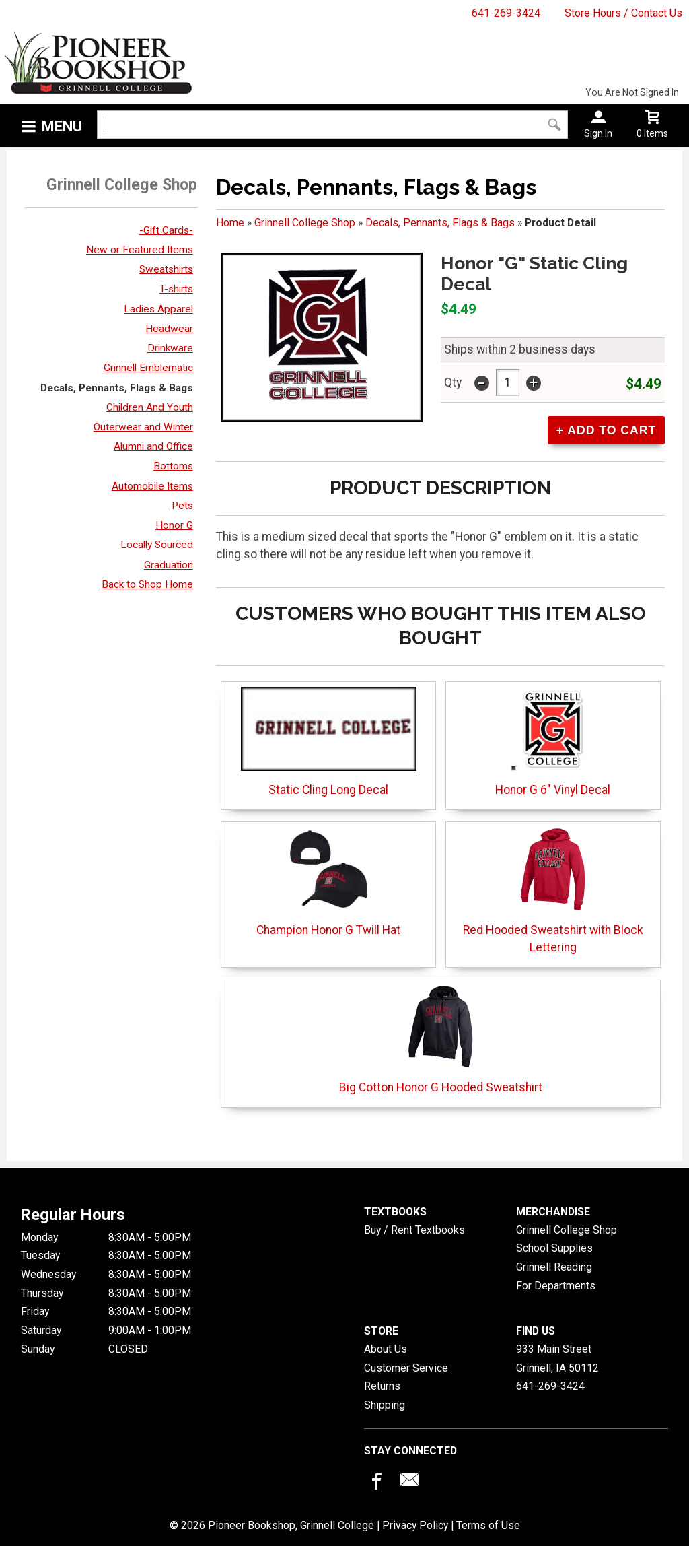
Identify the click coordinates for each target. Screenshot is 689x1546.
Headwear (169, 329)
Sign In (598, 133)
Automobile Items (152, 486)
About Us (385, 1349)
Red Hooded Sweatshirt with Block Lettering (553, 890)
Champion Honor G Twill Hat (328, 882)
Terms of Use (488, 1525)
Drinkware (170, 348)
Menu (62, 126)
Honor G (174, 525)
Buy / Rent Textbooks (414, 1229)
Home (230, 222)
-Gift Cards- (166, 230)
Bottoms (173, 466)
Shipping (384, 1405)
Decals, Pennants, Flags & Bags (116, 388)
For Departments (555, 1285)
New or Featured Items (139, 250)
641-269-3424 (506, 13)
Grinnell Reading (554, 1267)
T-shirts (176, 289)
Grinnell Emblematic (148, 368)
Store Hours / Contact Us (623, 13)
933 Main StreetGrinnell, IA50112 (557, 1358)
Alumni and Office (153, 446)
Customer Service (406, 1368)
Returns (382, 1386)
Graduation (168, 565)
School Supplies (554, 1248)
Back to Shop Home (147, 584)
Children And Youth (149, 407)
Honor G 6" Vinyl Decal (552, 742)
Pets (182, 506)
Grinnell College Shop (304, 222)
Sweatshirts (166, 269)
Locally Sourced (156, 545)
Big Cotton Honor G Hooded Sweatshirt (440, 1039)
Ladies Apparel (158, 309)
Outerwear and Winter (143, 427)
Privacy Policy (415, 1525)
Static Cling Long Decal (328, 742)
